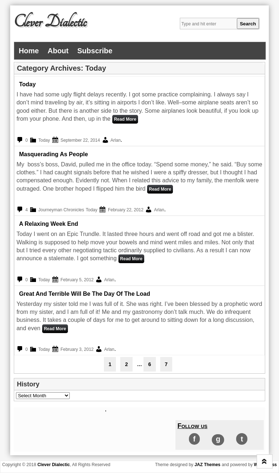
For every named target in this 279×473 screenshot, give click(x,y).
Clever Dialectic (50, 22)
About (58, 51)
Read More (125, 119)
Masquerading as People (53, 154)
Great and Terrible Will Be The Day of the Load (84, 294)
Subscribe (95, 51)
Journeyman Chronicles (61, 209)
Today (27, 84)
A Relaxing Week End (48, 224)
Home (29, 51)
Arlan (115, 140)
